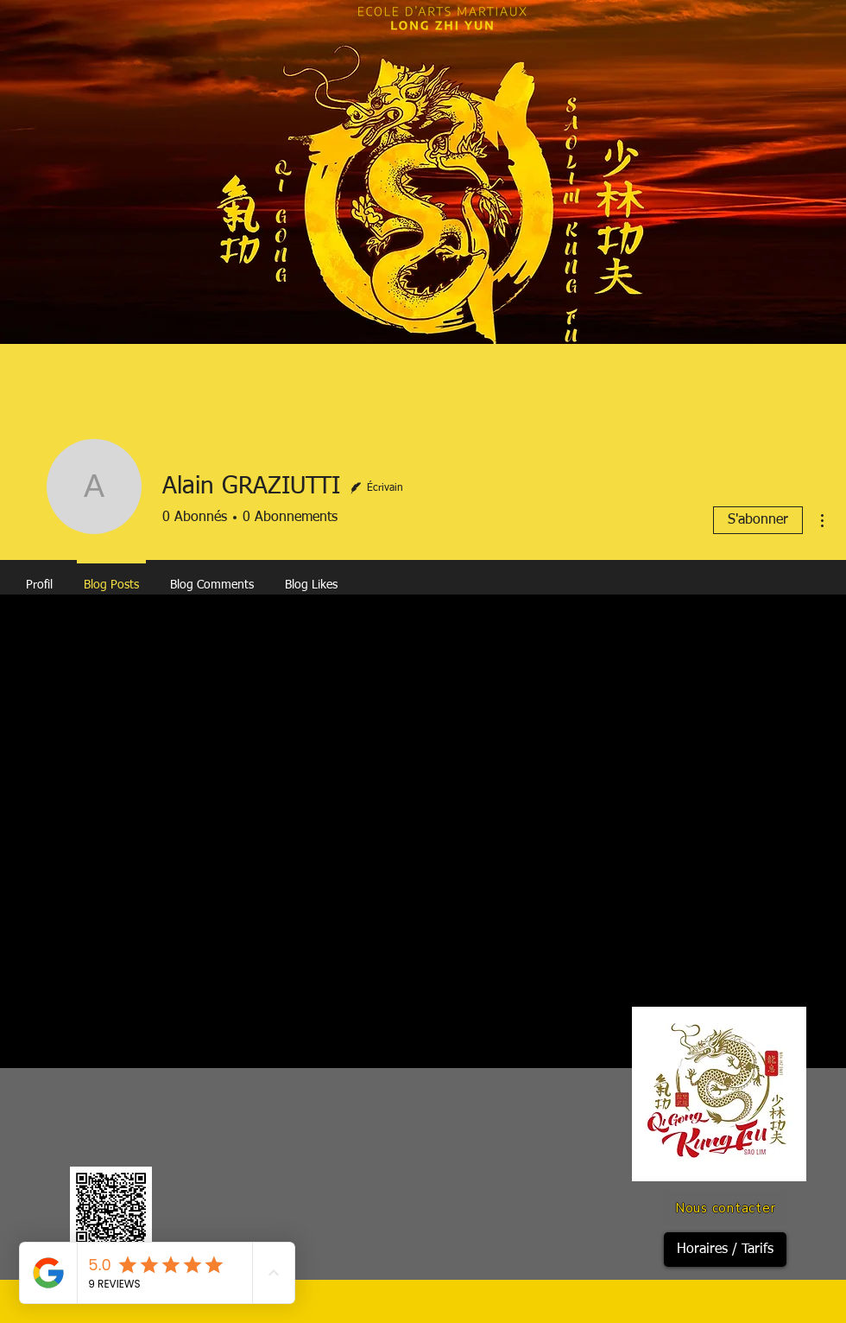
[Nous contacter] (725, 1208)
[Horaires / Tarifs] (725, 1249)
